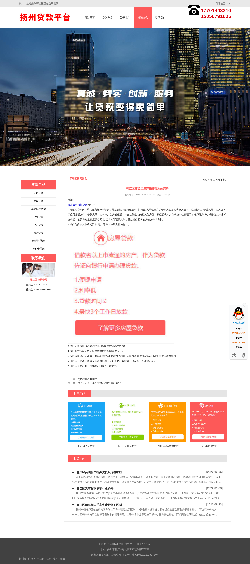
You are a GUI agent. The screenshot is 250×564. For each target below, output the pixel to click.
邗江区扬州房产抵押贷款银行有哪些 (99, 472)
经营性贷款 (38, 240)
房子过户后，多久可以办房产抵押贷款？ (99, 383)
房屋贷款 (38, 200)
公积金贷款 (38, 248)
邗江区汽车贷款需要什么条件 (95, 488)
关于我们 (125, 17)
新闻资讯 (142, 17)
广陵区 (32, 558)
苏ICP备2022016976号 (144, 554)
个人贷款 (38, 224)
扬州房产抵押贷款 (77, 204)
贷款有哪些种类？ (87, 379)
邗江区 (41, 558)
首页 (204, 179)
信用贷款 (38, 193)
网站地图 (220, 3)
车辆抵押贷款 (38, 208)
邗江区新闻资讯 (218, 179)
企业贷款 (38, 216)
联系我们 (160, 17)
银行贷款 (38, 232)
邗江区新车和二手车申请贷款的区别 (99, 504)
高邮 (62, 558)
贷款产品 (107, 17)
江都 (48, 558)
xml (229, 3)
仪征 (55, 558)
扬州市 (22, 558)
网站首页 (89, 17)
